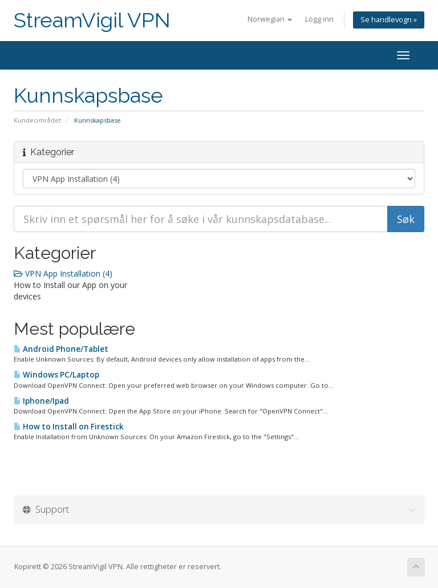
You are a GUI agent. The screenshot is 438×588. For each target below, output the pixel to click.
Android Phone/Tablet (61, 349)
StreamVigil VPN (92, 20)
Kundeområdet (37, 120)
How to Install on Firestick (69, 426)
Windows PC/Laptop (56, 375)
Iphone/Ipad (41, 401)
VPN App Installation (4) (63, 273)
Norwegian (270, 19)
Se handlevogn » (388, 20)
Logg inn (319, 19)
